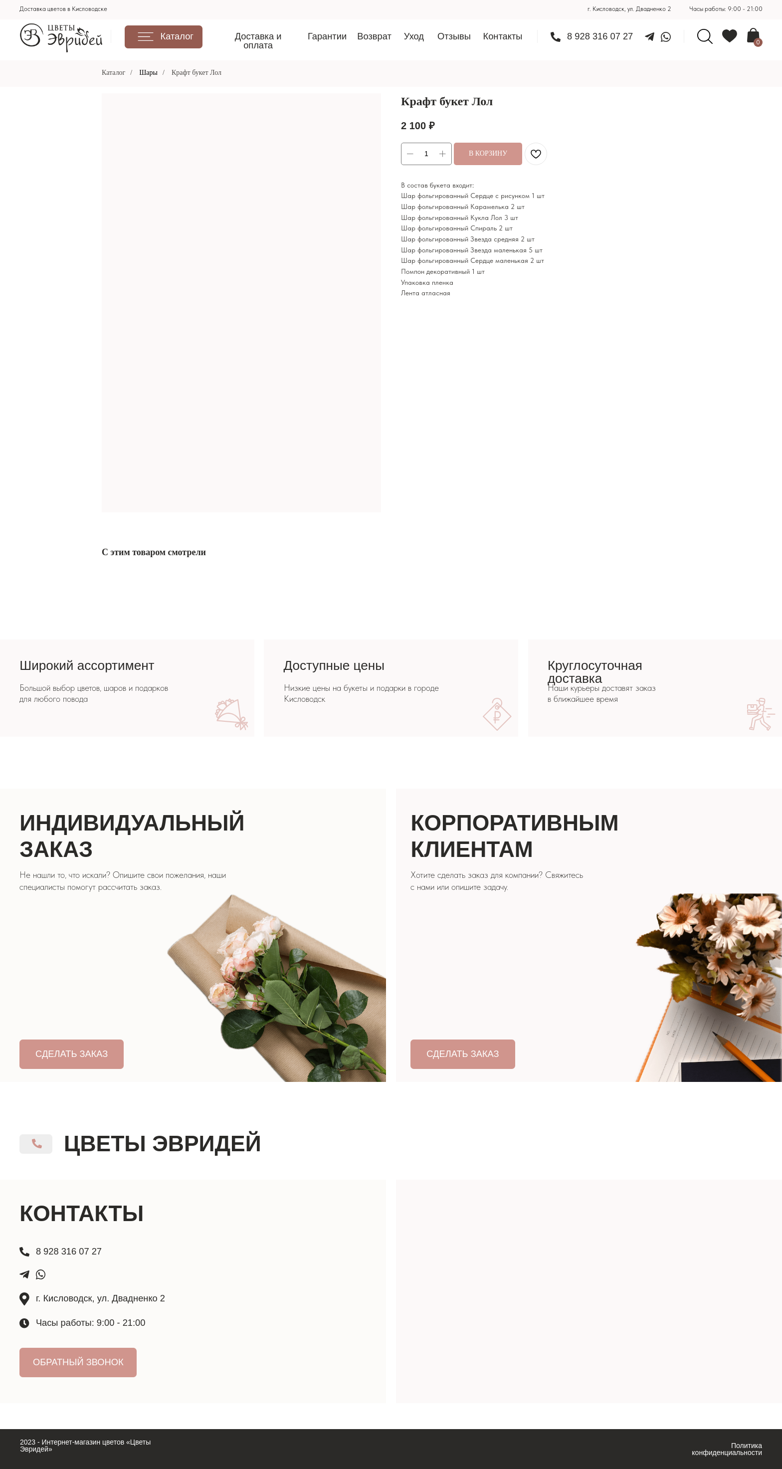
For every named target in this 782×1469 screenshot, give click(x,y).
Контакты (502, 36)
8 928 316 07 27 (600, 36)
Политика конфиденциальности (727, 1449)
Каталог (113, 72)
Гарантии (327, 36)
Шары (148, 72)
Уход (414, 36)
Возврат (374, 36)
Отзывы (454, 36)
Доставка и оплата (258, 40)
